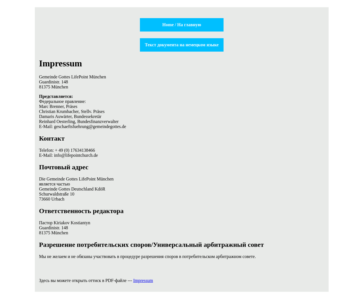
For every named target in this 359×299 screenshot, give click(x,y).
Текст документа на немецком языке (182, 44)
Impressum (143, 280)
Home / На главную (181, 24)
